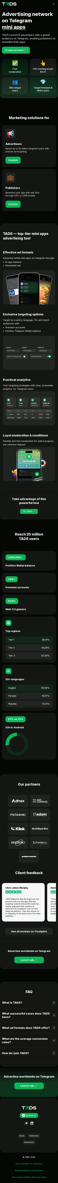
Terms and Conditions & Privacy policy (29, 1177)
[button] (29, 1002)
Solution (13, 160)
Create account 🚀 (16, 50)
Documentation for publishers (29, 1163)
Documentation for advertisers (29, 1170)
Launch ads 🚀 (29, 960)
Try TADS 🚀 (29, 511)
